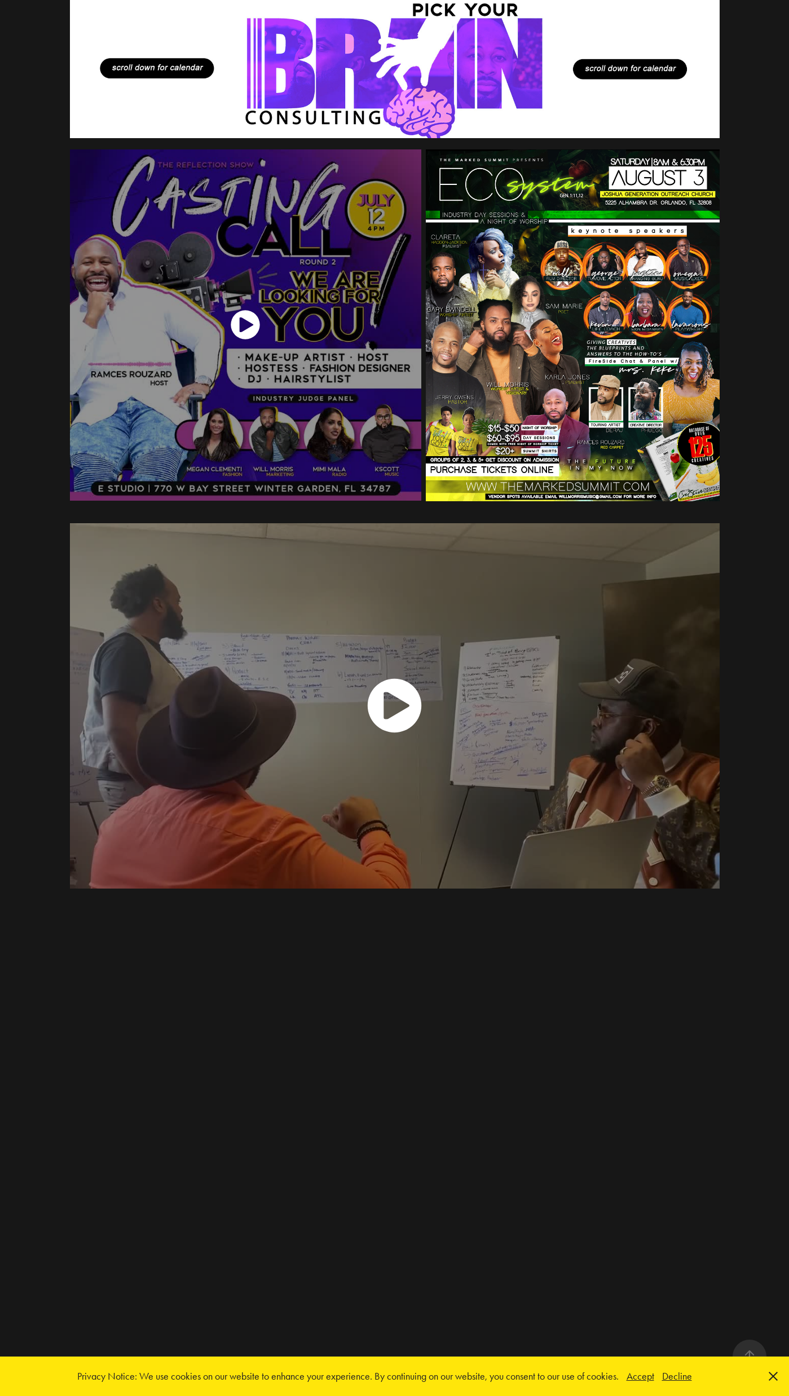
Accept (640, 1376)
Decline (677, 1376)
